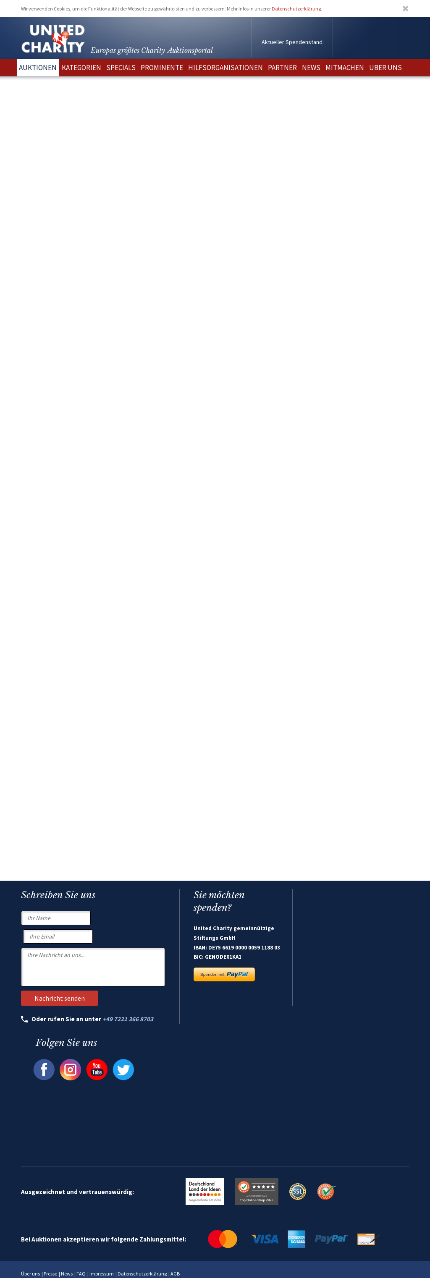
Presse (50, 1273)
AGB (175, 1273)
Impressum (101, 1273)
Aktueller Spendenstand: (293, 42)
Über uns (30, 1273)
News (67, 1273)
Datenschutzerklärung (296, 8)
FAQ (81, 1273)
